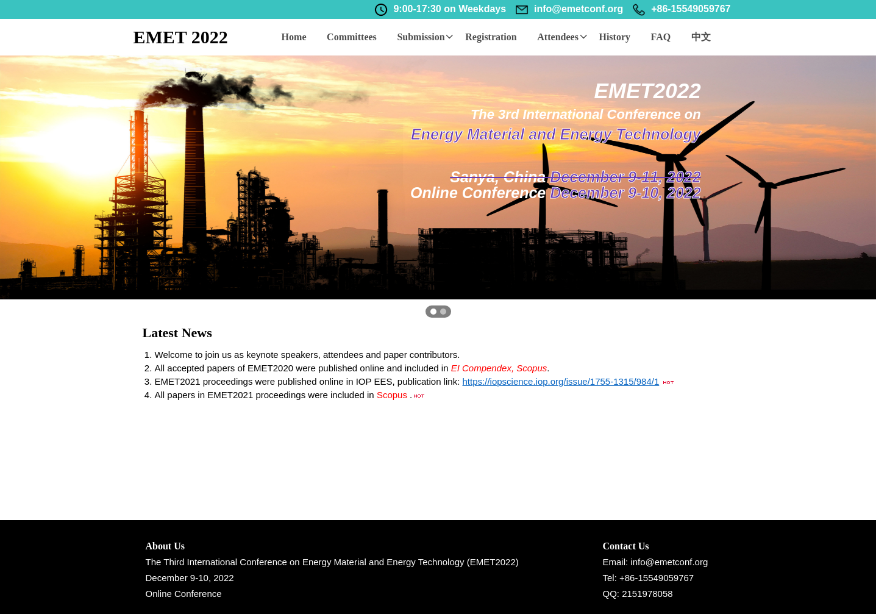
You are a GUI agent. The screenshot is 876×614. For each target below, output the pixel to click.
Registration (492, 37)
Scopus (393, 395)
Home (294, 37)
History (616, 37)
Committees (352, 37)
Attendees (563, 37)
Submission (425, 37)
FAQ (662, 37)
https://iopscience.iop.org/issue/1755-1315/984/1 (561, 381)
